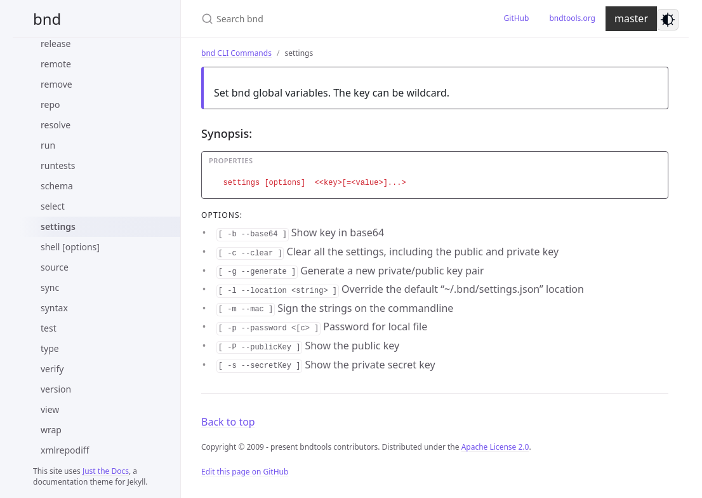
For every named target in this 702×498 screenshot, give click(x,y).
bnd (47, 18)
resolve (55, 125)
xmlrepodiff (65, 450)
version (56, 389)
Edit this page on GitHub (244, 471)
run (48, 145)
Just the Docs (106, 471)
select (53, 206)
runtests (58, 165)
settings (58, 226)
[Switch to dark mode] (668, 19)
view (50, 409)
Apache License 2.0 (495, 446)
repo (50, 104)
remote (56, 64)
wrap (51, 430)
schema (57, 186)
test (48, 328)
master (631, 18)
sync (50, 287)
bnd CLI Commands (236, 53)
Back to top (228, 422)
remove (56, 84)
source (55, 267)
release (55, 43)
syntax (54, 308)
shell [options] (70, 247)
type (50, 348)
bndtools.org (572, 18)
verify (52, 369)
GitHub (516, 18)
